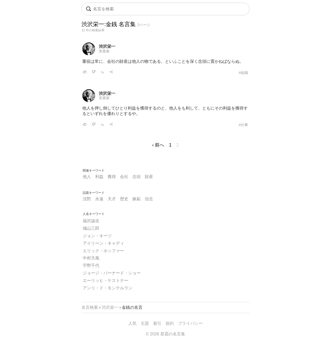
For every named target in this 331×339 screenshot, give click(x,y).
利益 (99, 176)
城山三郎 (91, 228)
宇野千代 (91, 265)
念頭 (136, 176)
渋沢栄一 (107, 46)
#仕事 (243, 125)
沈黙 (87, 199)
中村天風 (91, 258)
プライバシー (190, 323)
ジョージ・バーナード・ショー (112, 273)
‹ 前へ (158, 145)
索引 (157, 323)
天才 (112, 199)
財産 (149, 176)
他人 (87, 176)
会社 (124, 176)
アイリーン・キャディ (103, 243)
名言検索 (89, 307)
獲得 (112, 176)
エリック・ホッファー (103, 251)
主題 (145, 323)
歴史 (124, 199)
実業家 (104, 51)
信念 (149, 199)
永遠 (99, 199)
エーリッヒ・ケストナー (105, 280)
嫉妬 (136, 199)
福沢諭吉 (91, 221)
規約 (170, 323)
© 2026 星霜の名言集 (165, 334)
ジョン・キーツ (97, 236)
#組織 (243, 73)
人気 (132, 323)
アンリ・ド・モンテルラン (107, 288)
